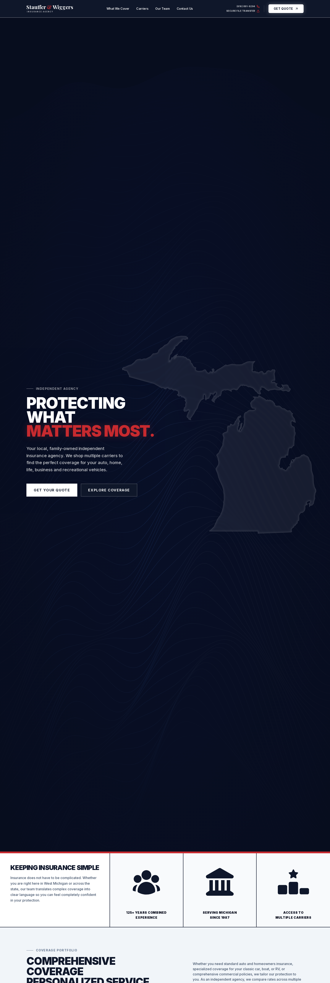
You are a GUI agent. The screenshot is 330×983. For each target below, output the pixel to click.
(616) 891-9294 (248, 6)
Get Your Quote (52, 490)
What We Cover (118, 8)
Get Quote (286, 8)
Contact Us (185, 8)
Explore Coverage (109, 490)
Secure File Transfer (243, 11)
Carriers (142, 8)
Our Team (162, 8)
